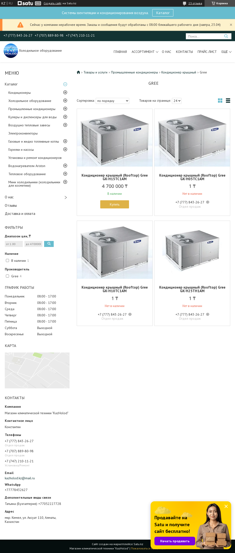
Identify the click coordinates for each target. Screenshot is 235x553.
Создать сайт (52, 3)
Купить (114, 204)
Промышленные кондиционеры (31, 109)
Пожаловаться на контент (148, 548)
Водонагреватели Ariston (26, 166)
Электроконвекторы (23, 133)
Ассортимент (143, 52)
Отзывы (11, 205)
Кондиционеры (19, 92)
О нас (166, 52)
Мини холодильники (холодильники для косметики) (34, 184)
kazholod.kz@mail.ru (20, 478)
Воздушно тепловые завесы (29, 125)
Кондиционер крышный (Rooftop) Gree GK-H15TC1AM (115, 177)
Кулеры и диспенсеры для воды (32, 117)
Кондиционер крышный (178, 72)
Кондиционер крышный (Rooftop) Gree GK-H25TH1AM (192, 289)
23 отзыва (195, 3)
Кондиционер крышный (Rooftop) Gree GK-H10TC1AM (115, 289)
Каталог (163, 12)
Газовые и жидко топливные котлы (33, 141)
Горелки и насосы (21, 149)
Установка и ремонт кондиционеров (35, 158)
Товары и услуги (95, 72)
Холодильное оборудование (29, 101)
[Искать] (226, 36)
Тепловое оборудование (27, 174)
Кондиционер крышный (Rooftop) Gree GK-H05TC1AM (192, 177)
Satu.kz (138, 544)
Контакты (184, 52)
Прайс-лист (207, 52)
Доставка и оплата (20, 213)
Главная (120, 52)
